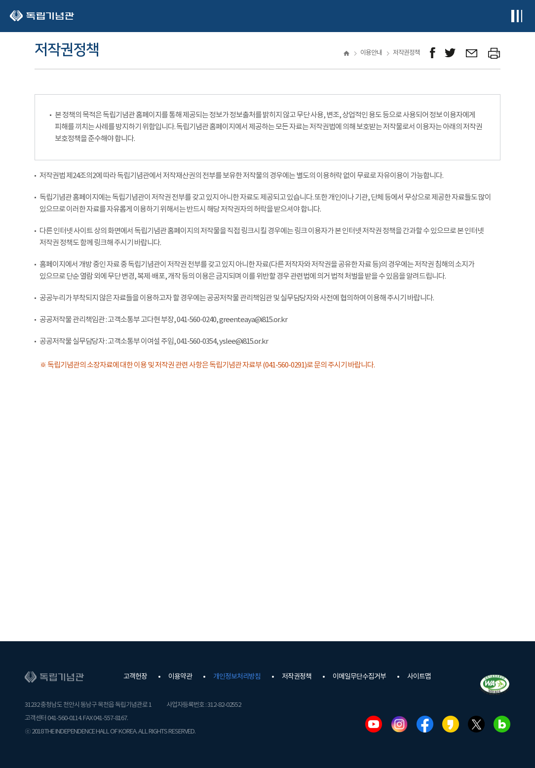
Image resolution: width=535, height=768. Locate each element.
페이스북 (425, 724)
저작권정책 (296, 677)
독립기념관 (42, 16)
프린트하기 (494, 53)
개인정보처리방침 (237, 677)
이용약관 (180, 677)
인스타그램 (399, 724)
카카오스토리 (450, 724)
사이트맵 (419, 677)
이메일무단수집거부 (359, 677)
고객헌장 (135, 677)
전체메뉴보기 (516, 16)
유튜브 (373, 724)
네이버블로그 (502, 724)
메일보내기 (472, 53)
